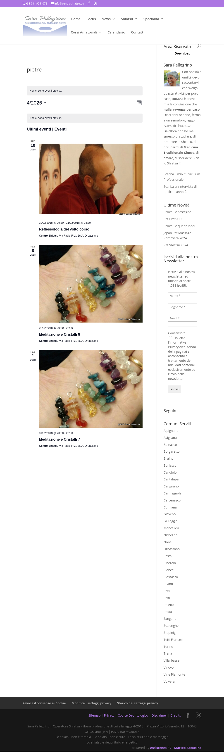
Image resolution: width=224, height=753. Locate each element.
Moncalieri (171, 528)
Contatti (137, 32)
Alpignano (171, 430)
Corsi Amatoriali (84, 32)
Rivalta (168, 591)
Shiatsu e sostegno (177, 212)
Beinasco (170, 444)
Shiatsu (127, 19)
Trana (168, 653)
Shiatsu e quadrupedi (179, 226)
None (168, 542)
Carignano (171, 486)
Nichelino (170, 535)
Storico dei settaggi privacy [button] (137, 703)
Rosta (168, 612)
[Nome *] (182, 295)
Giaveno (170, 514)
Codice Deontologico (133, 715)
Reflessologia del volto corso (64, 229)
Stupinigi (170, 632)
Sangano (170, 618)
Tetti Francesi (173, 639)
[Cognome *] (182, 307)
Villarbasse (171, 660)
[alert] (85, 118)
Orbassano (172, 549)
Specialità (151, 19)
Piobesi (169, 570)
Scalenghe (171, 625)
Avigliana (170, 437)
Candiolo (170, 472)
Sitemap (94, 715)
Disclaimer (159, 715)
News (106, 19)
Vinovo (169, 667)
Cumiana (170, 507)
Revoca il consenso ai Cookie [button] (44, 703)
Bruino (169, 458)
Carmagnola (172, 493)
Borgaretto (172, 451)
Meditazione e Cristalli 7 (59, 439)
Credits (175, 715)
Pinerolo (170, 563)
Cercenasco (172, 500)
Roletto (169, 605)
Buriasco (170, 465)
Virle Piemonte (174, 674)
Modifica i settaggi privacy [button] (91, 703)
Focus (91, 19)
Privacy (109, 715)
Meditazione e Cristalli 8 (59, 334)
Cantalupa (171, 479)
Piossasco (171, 577)
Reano (168, 584)
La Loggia (170, 521)
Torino (168, 646)
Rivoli (168, 598)
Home (76, 19)
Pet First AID (173, 219)
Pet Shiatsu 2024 (176, 245)
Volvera (169, 681)
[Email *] (182, 318)
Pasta (168, 556)
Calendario (116, 32)
